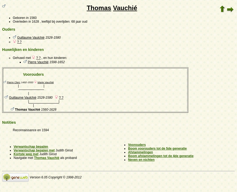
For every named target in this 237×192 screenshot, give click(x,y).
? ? (19, 42)
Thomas (99, 7)
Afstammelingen (140, 152)
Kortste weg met (26, 154)
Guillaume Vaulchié (31, 37)
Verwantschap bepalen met (34, 150)
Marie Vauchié (46, 82)
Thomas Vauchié (46, 158)
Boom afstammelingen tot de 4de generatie (160, 156)
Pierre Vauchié (38, 62)
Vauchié (125, 7)
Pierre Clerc (14, 82)
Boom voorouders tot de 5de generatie (157, 148)
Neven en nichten (141, 160)
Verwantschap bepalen (31, 147)
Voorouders (137, 145)
